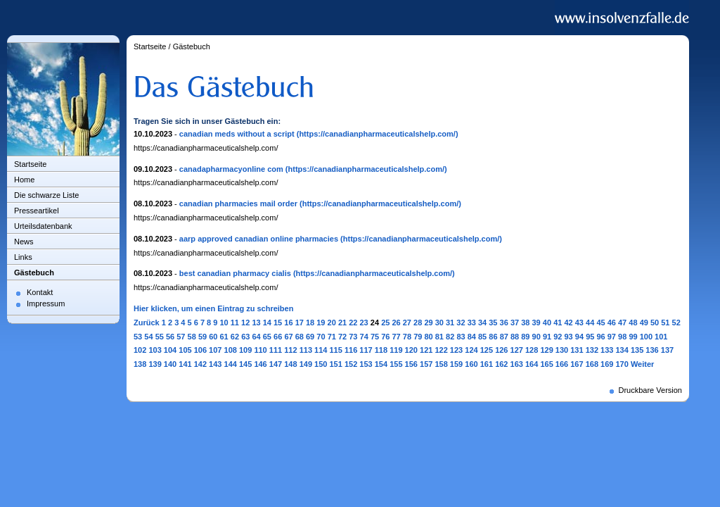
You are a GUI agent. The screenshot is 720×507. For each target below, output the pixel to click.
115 (335, 350)
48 (633, 322)
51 (665, 322)
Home (24, 179)
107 (215, 350)
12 (245, 322)
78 (407, 336)
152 (351, 364)
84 (472, 336)
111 (275, 350)
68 (299, 336)
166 (561, 364)
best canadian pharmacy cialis (235, 273)
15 (278, 322)
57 (180, 336)
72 (342, 336)
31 (450, 322)
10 (223, 322)
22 (353, 322)
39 (536, 322)
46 (612, 322)
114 (320, 350)
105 (185, 350)
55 (159, 336)
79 (417, 336)
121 (426, 350)
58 (192, 336)
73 (353, 336)
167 (576, 364)
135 (637, 350)
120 (411, 350)
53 (138, 336)
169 (606, 364)
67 (288, 336)
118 (381, 350)
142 (200, 364)
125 (486, 350)
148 (290, 364)
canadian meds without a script (237, 134)
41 (557, 322)
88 (514, 336)
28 (417, 322)
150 (320, 364)
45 (600, 322)
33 (472, 322)
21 (342, 322)
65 (267, 336)
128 (531, 350)
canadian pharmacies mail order (238, 203)
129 (546, 350)
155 (396, 364)
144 (230, 364)
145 (245, 364)
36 (504, 322)
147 (275, 364)
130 (561, 350)
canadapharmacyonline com (231, 169)
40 (547, 322)
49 (644, 322)
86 (493, 336)
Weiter (642, 364)
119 (396, 350)
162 (501, 364)
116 (351, 350)
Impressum (46, 303)
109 (245, 350)
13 (256, 322)
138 (140, 364)
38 (525, 322)
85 (482, 336)
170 (622, 364)
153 (365, 364)
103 (154, 350)
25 (385, 322)
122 (441, 350)
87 (504, 336)
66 (278, 336)
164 (531, 364)
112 (290, 350)
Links (23, 257)
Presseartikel (36, 210)
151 (335, 364)
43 (579, 322)
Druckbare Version (651, 390)
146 (260, 364)
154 (381, 364)
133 (606, 350)
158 (441, 364)
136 (651, 350)
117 (365, 350)
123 (456, 350)
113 (306, 350)
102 (140, 350)
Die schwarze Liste (46, 195)
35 (493, 322)
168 (592, 364)
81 (439, 336)
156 (411, 364)
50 (654, 322)
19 (320, 322)
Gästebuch (34, 272)
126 (501, 350)
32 (460, 322)
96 (600, 336)
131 (576, 350)
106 (200, 350)
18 (310, 322)
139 (154, 364)
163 (516, 364)
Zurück (147, 322)
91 (547, 336)
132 (592, 350)
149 (306, 364)
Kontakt (40, 292)
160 (471, 364)
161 (486, 364)
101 (661, 336)
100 (646, 336)
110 (260, 350)
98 (622, 336)
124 (471, 350)
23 (364, 322)
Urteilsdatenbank (43, 226)
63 (245, 336)
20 (332, 322)
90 (536, 336)
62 (235, 336)
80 (428, 336)
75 (375, 336)
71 (332, 336)
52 (676, 322)
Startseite (30, 164)
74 (364, 336)
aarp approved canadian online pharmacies (258, 238)
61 (224, 336)
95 (590, 336)
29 (428, 322)
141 (185, 364)
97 (612, 336)
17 (299, 322)
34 (482, 322)
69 (310, 336)
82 (450, 336)
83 (460, 336)
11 (235, 322)
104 (170, 350)
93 (569, 336)
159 (456, 364)
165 (546, 364)
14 (267, 322)
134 (622, 350)
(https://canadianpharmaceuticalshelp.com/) (377, 134)
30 (439, 322)
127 (516, 350)
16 (288, 322)
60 (213, 336)
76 (385, 336)
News (24, 241)
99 (633, 336)
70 (320, 336)
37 (514, 322)
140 (170, 364)
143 (215, 364)
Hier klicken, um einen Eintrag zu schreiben (213, 308)
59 (202, 336)
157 (426, 364)
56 (170, 336)
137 (667, 350)
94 (579, 336)
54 (148, 336)
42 (568, 322)
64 (256, 336)
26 (396, 322)
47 (622, 322)
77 (396, 336)
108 (230, 350)
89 (525, 336)
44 (590, 322)
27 (407, 322)
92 (557, 336)
